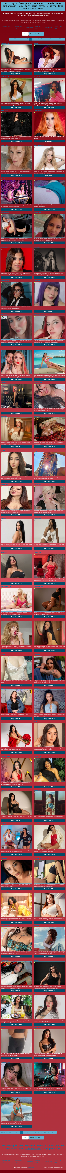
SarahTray (4, 451)
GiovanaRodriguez (39, 349)
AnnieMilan (37, 416)
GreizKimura (4, 179)
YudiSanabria (37, 756)
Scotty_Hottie (4, 145)
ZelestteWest (37, 824)
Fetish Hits (31, 1167)
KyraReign (37, 654)
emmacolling (37, 620)
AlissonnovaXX (38, 1062)
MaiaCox (36, 925)
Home (25, 34)
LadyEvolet (4, 620)
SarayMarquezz (38, 110)
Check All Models (15, 39)
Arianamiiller (4, 314)
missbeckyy (37, 484)
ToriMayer (3, 722)
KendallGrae (37, 552)
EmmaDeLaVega (5, 1062)
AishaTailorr (4, 247)
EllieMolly (3, 824)
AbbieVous (37, 960)
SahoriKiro (37, 280)
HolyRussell (37, 790)
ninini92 (3, 654)
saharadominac (5, 925)
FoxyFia (3, 1027)
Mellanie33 (4, 552)
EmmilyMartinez (38, 586)
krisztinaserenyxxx (6, 586)
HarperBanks (4, 688)
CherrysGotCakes (39, 145)
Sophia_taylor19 (5, 790)
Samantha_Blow (5, 756)
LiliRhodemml (5, 77)
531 (60, 39)
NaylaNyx (36, 43)
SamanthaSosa (5, 994)
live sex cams (33, 1148)
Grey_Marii (37, 77)
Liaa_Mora (37, 892)
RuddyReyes (4, 1096)
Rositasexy (37, 688)
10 (50, 39)
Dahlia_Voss (4, 110)
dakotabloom (4, 858)
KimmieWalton (5, 43)
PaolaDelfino (4, 960)
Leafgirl (36, 451)
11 (53, 39)
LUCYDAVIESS (38, 1027)
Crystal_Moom (38, 382)
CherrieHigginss (5, 892)
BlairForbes (4, 416)
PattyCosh (37, 179)
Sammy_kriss (38, 212)
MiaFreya (36, 994)
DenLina (3, 349)
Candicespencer (5, 280)
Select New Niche (36, 34)
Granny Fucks (48, 27)
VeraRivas (37, 722)
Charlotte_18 (37, 858)
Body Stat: (16, 74)
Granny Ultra (29, 27)
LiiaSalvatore (37, 247)
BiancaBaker (4, 484)
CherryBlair (4, 382)
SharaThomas (5, 212)
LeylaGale (3, 518)
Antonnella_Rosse (39, 314)
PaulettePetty (37, 518)
